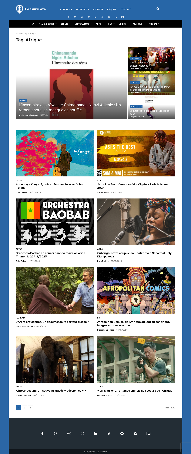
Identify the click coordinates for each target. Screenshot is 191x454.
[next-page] (30, 407)
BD (98, 318)
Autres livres (136, 107)
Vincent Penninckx (24, 326)
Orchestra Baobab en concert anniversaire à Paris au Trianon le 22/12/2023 (51, 254)
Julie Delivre (21, 192)
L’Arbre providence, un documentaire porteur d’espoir (52, 322)
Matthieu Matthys (105, 395)
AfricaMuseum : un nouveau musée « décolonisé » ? (51, 390)
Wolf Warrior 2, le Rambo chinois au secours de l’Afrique (134, 390)
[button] (158, 9)
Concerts (135, 83)
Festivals (21, 318)
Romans (23, 100)
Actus (19, 180)
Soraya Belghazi (23, 395)
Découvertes (136, 58)
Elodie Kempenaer (105, 330)
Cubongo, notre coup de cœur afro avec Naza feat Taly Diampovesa (134, 254)
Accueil (19, 33)
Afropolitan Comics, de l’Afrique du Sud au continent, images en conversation (133, 323)
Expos (19, 387)
